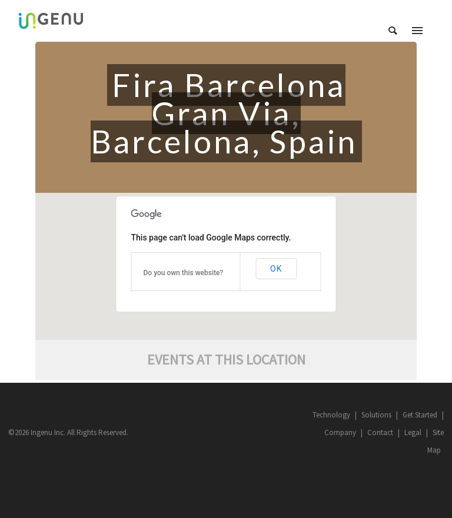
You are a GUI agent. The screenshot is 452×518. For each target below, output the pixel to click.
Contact (380, 432)
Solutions (376, 415)
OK (276, 268)
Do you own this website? (184, 273)
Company (340, 432)
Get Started (420, 415)
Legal (412, 432)
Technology (331, 415)
